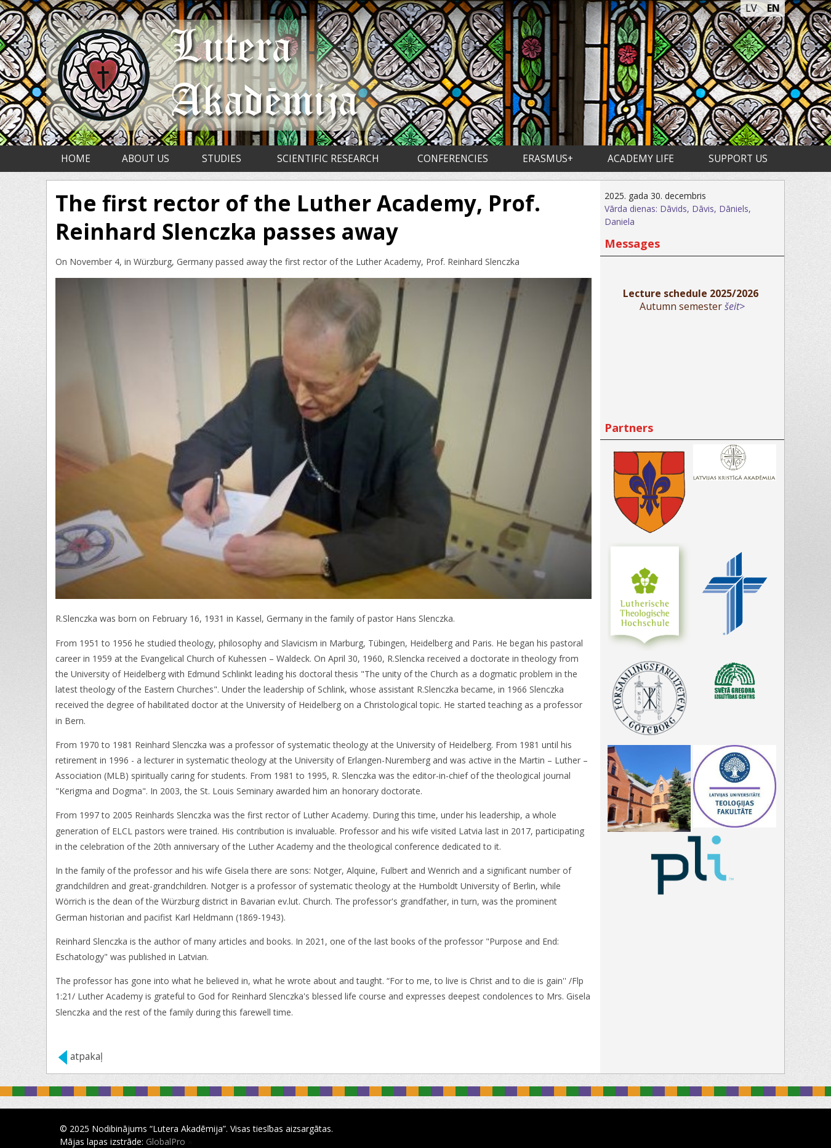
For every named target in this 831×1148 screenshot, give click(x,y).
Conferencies (452, 158)
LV (751, 8)
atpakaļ (86, 1056)
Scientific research (328, 158)
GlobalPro (165, 1141)
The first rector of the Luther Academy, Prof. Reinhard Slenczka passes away (297, 217)
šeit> (735, 306)
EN (773, 8)
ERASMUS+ (548, 158)
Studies (221, 158)
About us (145, 158)
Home (75, 158)
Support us (738, 158)
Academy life (641, 158)
